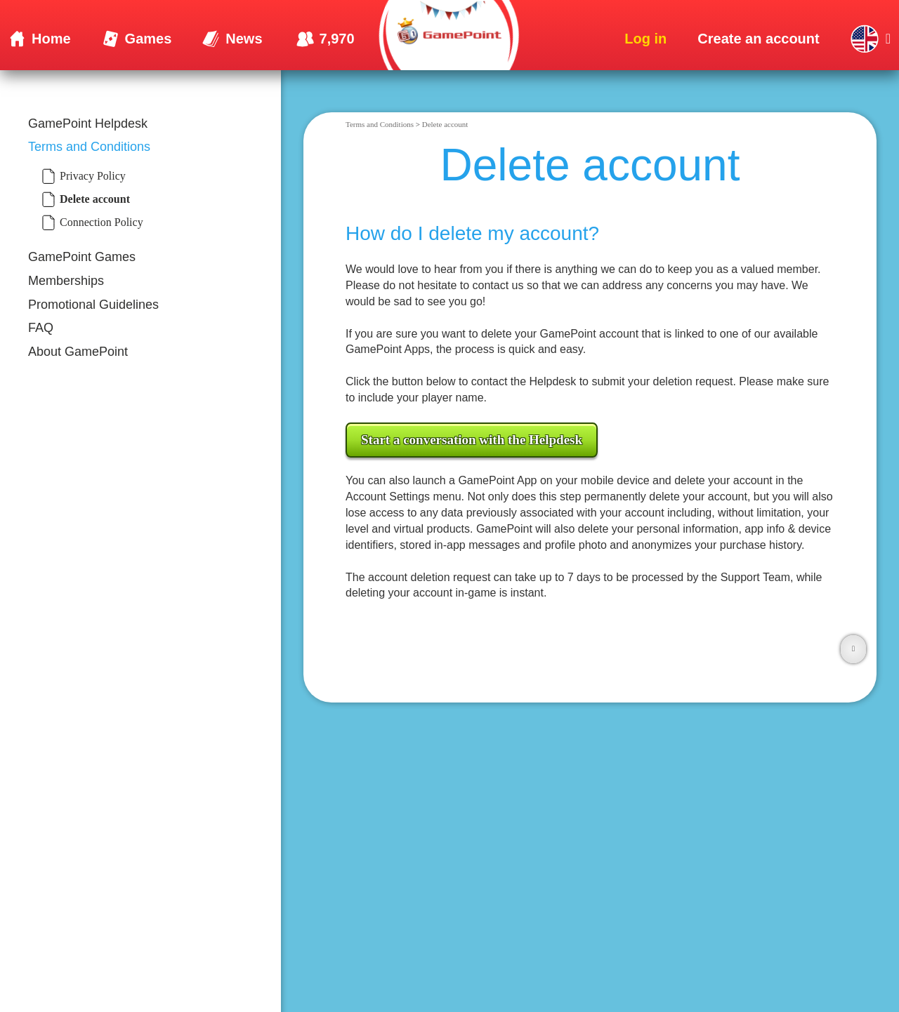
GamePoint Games (82, 257)
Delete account (445, 124)
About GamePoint (78, 352)
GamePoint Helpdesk (87, 123)
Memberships (66, 281)
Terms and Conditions (89, 147)
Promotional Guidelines (93, 305)
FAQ (40, 328)
